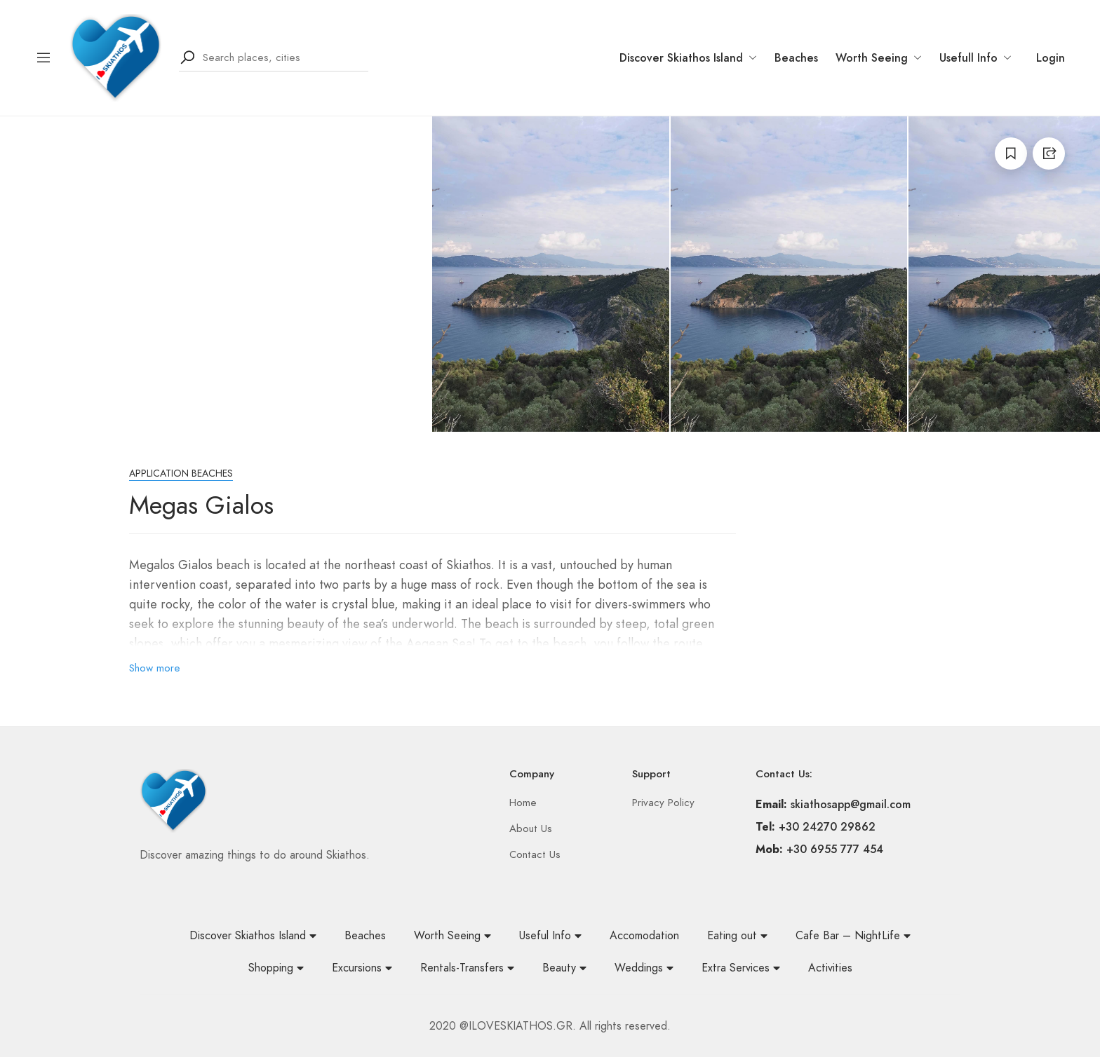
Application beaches (181, 473)
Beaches (796, 58)
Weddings (644, 968)
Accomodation (644, 935)
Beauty (564, 968)
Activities (830, 968)
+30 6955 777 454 (834, 849)
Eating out (737, 935)
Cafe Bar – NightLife (853, 935)
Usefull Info (975, 58)
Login (1050, 58)
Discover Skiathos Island (688, 58)
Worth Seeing (879, 58)
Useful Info (550, 935)
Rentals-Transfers (467, 968)
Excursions (362, 968)
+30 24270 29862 (827, 827)
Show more (154, 668)
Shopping (276, 968)
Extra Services (741, 968)
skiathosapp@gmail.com (851, 804)
